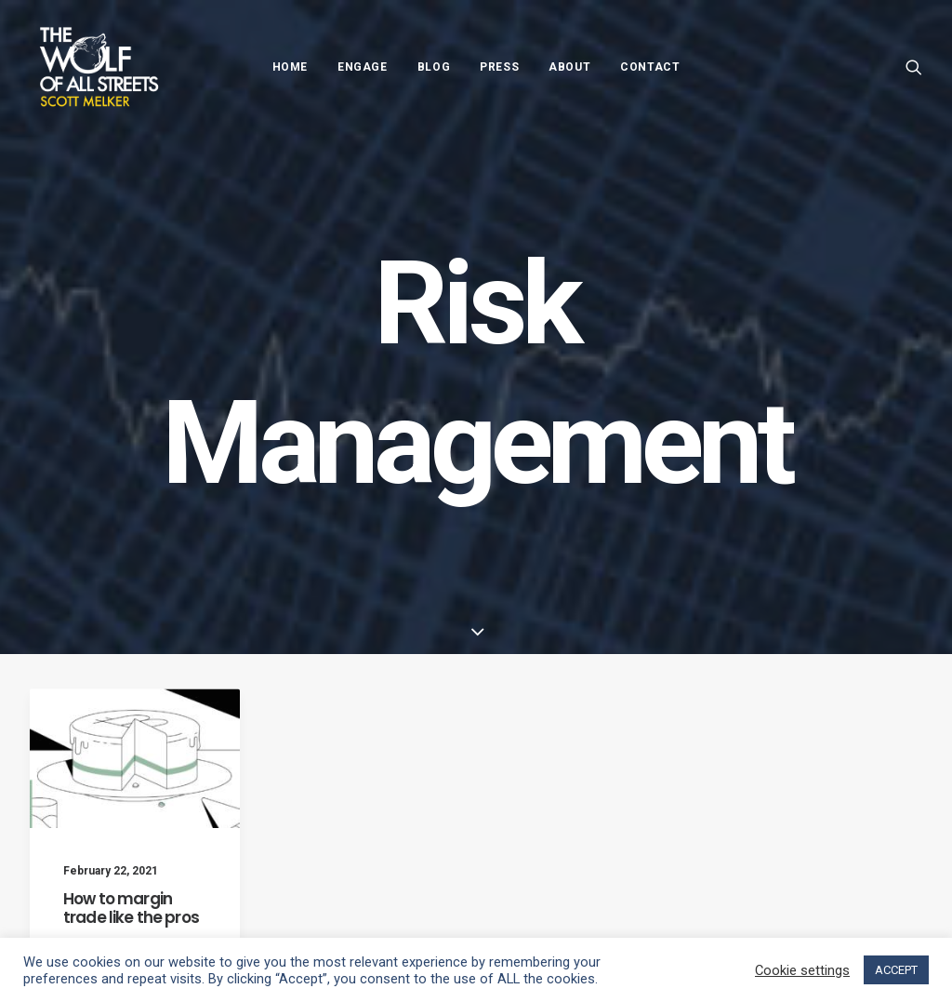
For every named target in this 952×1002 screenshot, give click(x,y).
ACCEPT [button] (896, 970)
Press (499, 66)
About (569, 66)
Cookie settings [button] (802, 970)
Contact (650, 66)
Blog (433, 66)
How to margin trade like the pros (131, 927)
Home (290, 66)
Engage (362, 66)
